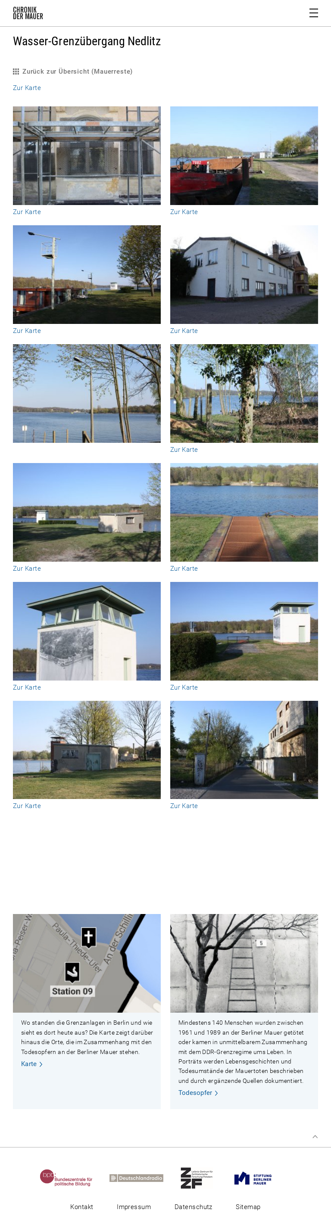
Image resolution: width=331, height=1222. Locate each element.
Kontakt (81, 1207)
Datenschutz (193, 1207)
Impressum (134, 1207)
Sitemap (248, 1207)
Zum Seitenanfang (315, 1136)
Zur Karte (27, 88)
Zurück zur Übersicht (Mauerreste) (77, 71)
